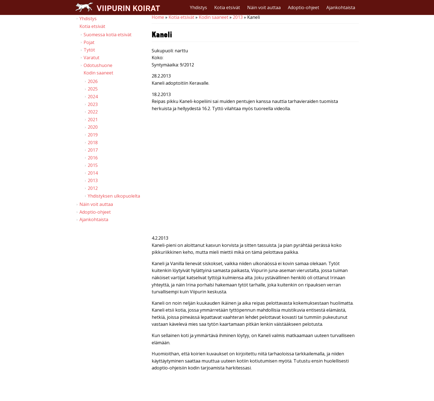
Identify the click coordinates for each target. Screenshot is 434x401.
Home (158, 17)
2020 (93, 127)
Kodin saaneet (213, 17)
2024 (93, 97)
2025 (93, 89)
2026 (93, 81)
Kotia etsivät (227, 7)
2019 (93, 135)
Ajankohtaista (340, 7)
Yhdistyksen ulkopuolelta (114, 196)
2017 (93, 150)
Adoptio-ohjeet (303, 7)
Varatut (91, 58)
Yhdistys (198, 7)
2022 (93, 112)
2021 (93, 120)
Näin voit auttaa (264, 7)
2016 (93, 158)
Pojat (89, 42)
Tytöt (89, 50)
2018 (93, 142)
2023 (93, 104)
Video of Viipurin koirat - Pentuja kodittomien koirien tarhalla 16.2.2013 (255, 174)
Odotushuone (98, 65)
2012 (93, 188)
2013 (238, 17)
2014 (93, 173)
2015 (93, 165)
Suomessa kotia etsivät (107, 35)
